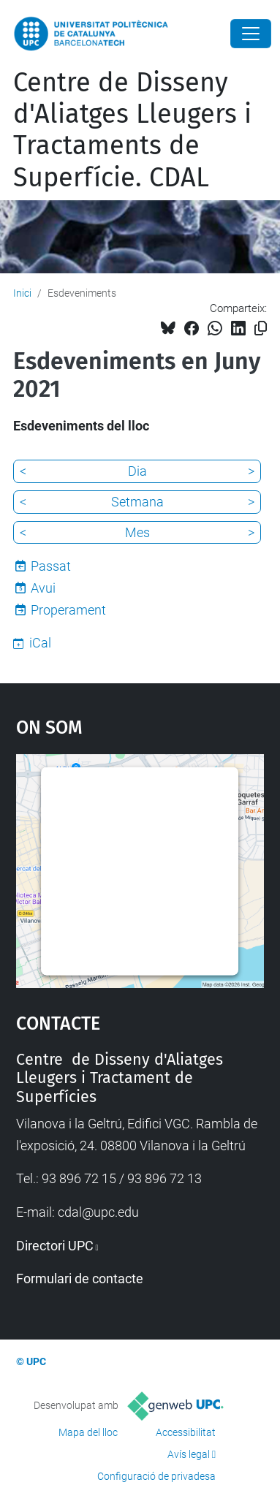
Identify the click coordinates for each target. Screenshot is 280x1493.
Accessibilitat (186, 1432)
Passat (51, 566)
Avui (43, 588)
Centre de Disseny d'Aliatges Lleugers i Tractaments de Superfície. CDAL (132, 130)
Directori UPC (55, 1245)
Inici (22, 293)
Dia (137, 471)
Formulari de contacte (79, 1278)
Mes (137, 532)
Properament (68, 610)
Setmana (137, 501)
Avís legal (188, 1454)
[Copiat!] (260, 328)
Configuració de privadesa (156, 1476)
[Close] (250, 33)
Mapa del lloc (88, 1432)
